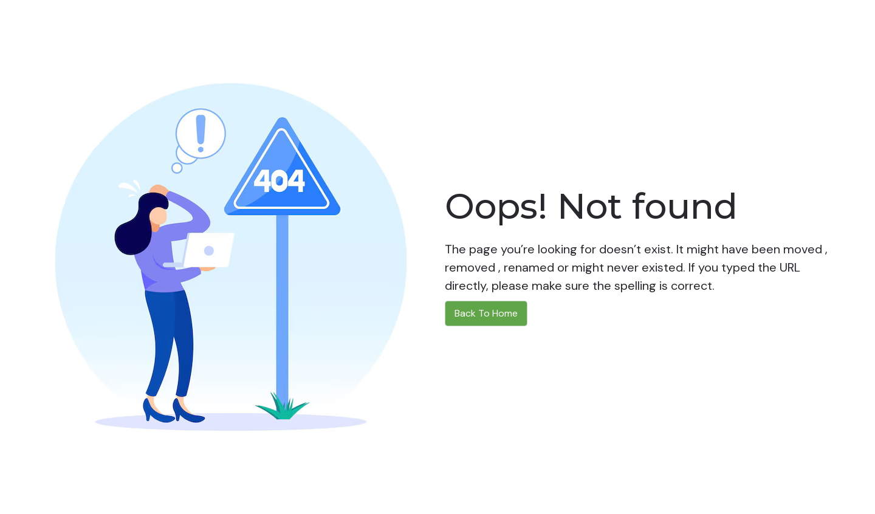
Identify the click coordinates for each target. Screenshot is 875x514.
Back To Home (486, 313)
